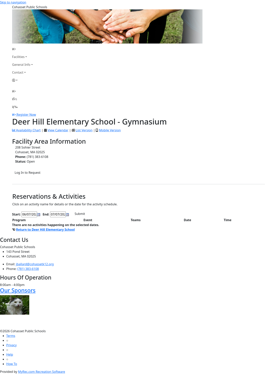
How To (11, 364)
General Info (21, 64)
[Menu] (15, 107)
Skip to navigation (13, 2)
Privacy (11, 345)
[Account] (22, 80)
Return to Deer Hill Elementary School (45, 229)
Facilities (18, 57)
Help (9, 354)
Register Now (26, 114)
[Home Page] (22, 49)
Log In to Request (27, 172)
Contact (17, 72)
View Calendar (58, 130)
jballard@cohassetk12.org (35, 264)
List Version (84, 130)
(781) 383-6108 (28, 269)
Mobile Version (110, 130)
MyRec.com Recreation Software (41, 372)
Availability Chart (26, 130)
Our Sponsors (18, 290)
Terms (10, 336)
